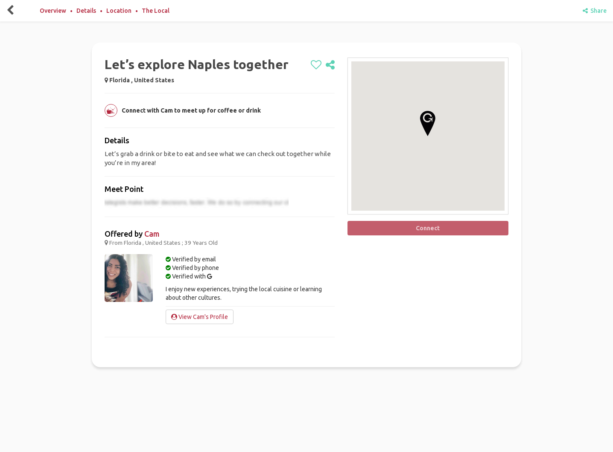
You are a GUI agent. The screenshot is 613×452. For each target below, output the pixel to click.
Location (118, 10)
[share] (330, 65)
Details (86, 10)
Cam (152, 233)
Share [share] (595, 10)
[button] (427, 123)
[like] (316, 65)
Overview (53, 10)
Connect (428, 228)
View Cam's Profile (199, 316)
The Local (155, 10)
